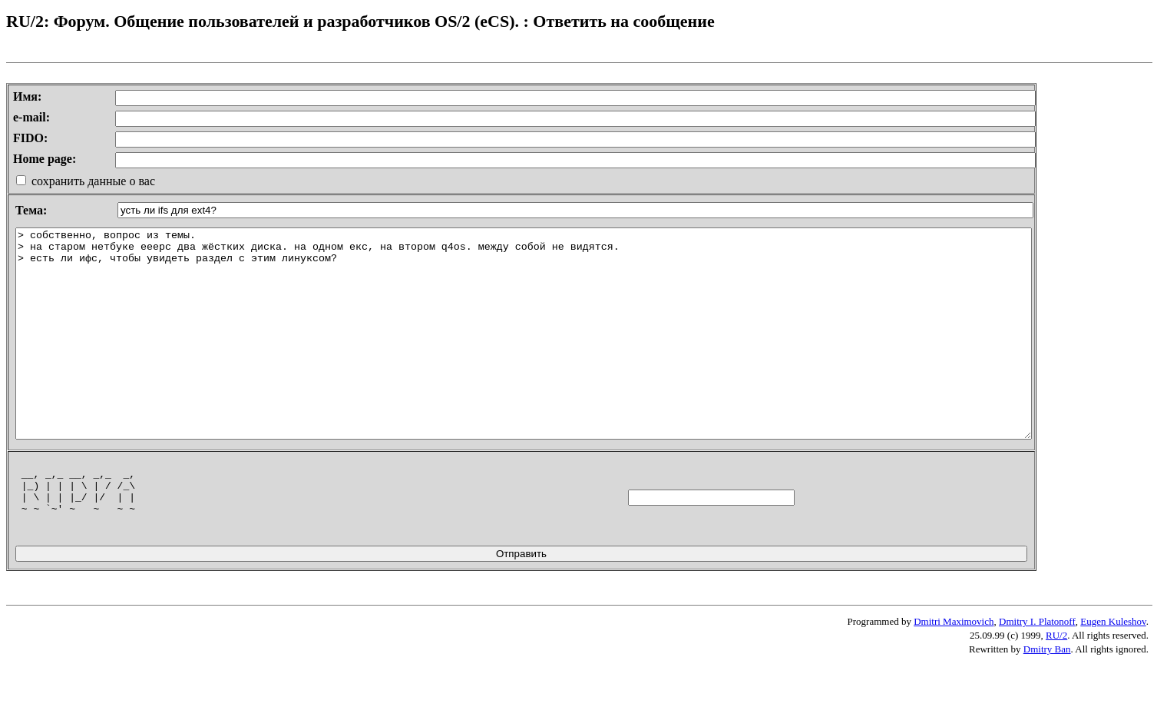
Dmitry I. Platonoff (1037, 674)
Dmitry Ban (1047, 702)
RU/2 (1056, 688)
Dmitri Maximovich (953, 674)
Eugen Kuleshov (1112, 674)
